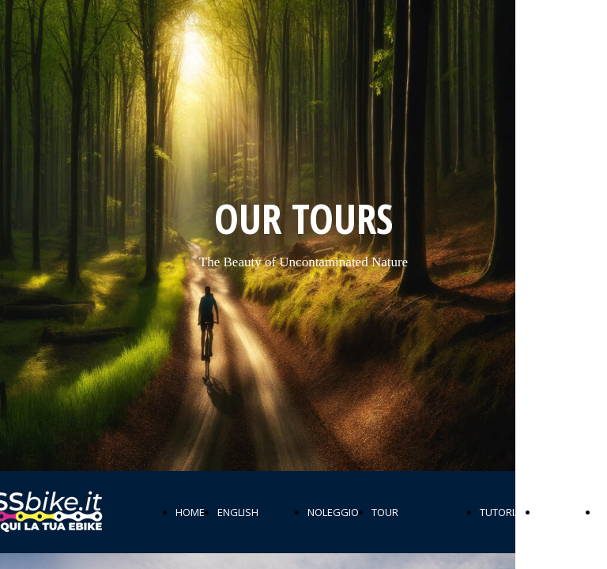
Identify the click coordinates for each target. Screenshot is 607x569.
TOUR (384, 512)
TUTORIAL (503, 512)
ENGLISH (237, 512)
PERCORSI (562, 512)
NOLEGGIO (333, 512)
